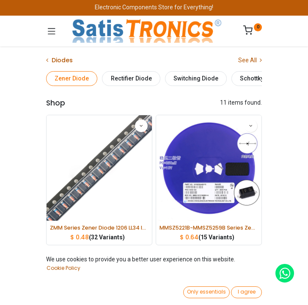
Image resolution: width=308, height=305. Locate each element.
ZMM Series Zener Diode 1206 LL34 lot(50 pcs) (99, 227)
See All (250, 60)
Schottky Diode (260, 78)
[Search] (91, 290)
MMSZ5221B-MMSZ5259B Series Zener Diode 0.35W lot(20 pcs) (209, 227)
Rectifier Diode (131, 78)
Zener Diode (72, 78)
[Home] (28, 290)
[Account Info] (280, 290)
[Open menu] (154, 293)
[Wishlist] (217, 290)
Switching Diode (195, 78)
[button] (236, 273)
